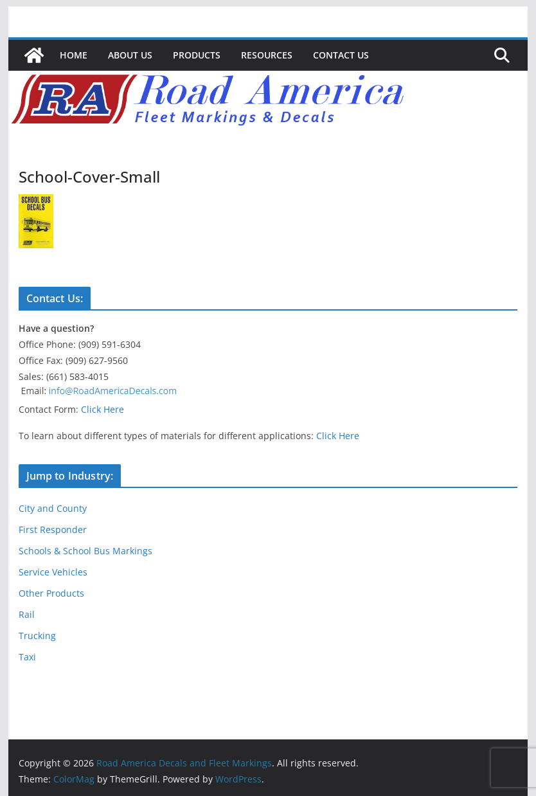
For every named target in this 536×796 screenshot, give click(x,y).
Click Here (102, 409)
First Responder (53, 529)
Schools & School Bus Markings (85, 551)
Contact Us (341, 55)
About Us (130, 55)
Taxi (27, 657)
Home (73, 55)
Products (196, 55)
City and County (53, 508)
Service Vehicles (53, 572)
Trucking (37, 635)
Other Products (51, 593)
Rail (27, 614)
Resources (266, 55)
